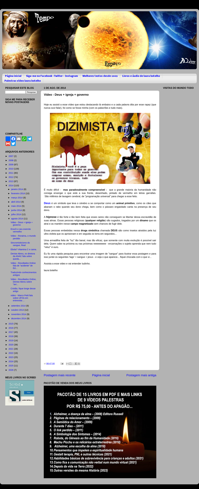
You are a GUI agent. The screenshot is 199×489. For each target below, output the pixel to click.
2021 (11, 349)
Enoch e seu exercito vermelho (21, 230)
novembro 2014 (19, 314)
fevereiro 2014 (18, 193)
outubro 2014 (18, 310)
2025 (11, 365)
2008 (11, 160)
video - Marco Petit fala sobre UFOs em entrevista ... (22, 298)
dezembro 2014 (19, 318)
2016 (11, 328)
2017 (11, 332)
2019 (11, 340)
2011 (11, 173)
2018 (11, 336)
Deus (47, 203)
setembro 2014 (18, 306)
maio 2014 (16, 206)
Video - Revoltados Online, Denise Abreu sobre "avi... (23, 282)
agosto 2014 (17, 218)
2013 (11, 181)
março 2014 (17, 197)
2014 (11, 185)
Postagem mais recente (60, 375)
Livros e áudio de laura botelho (141, 76)
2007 (11, 156)
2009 (11, 164)
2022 (11, 353)
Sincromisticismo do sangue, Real (20, 244)
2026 (11, 370)
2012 (11, 177)
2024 (11, 361)
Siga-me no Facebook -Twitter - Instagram (52, 76)
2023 (11, 357)
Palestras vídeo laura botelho (22, 81)
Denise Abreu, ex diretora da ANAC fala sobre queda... (23, 256)
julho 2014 (16, 214)
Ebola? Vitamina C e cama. (24, 249)
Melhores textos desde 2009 (100, 76)
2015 (11, 324)
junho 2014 (16, 210)
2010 (11, 169)
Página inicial (13, 76)
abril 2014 (16, 202)
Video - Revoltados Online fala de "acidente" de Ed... (23, 266)
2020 (11, 344)
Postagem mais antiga (141, 375)
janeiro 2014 (17, 189)
